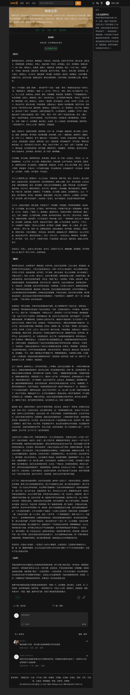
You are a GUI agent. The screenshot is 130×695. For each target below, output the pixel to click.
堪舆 (61, 606)
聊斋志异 (55, 43)
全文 (43, 30)
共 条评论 (19, 634)
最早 (85, 634)
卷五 (60, 43)
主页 (49, 43)
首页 (22, 3)
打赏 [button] (17, 597)
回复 (41, 648)
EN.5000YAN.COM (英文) (30, 684)
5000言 (14, 3)
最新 (81, 634)
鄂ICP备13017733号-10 (73, 684)
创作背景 (62, 30)
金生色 (23, 606)
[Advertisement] (107, 87)
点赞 (36, 648)
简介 (55, 30)
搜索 (78, 3)
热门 (28, 3)
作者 (49, 30)
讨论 (33, 3)
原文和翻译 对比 (51, 48)
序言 (37, 30)
